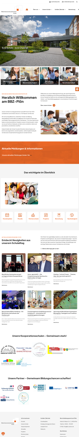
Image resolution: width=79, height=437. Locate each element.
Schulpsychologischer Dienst (48, 424)
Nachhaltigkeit (72, 219)
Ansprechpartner (25, 426)
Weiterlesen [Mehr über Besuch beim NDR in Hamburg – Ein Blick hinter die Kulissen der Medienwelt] (4, 324)
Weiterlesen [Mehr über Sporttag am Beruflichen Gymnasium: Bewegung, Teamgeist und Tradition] (56, 322)
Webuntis (43, 429)
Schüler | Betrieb (59, 9)
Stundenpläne (7, 219)
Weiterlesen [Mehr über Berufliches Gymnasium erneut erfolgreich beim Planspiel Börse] (4, 285)
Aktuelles (23, 429)
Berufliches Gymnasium (49, 82)
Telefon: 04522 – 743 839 (66, 424)
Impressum (63, 434)
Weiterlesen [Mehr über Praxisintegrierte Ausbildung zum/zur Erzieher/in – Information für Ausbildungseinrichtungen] (30, 324)
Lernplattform (44, 426)
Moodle (20, 219)
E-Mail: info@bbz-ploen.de (67, 426)
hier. (31, 155)
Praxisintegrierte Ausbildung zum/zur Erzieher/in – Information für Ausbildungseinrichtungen (39, 313)
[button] (77, 89)
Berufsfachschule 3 (30, 83)
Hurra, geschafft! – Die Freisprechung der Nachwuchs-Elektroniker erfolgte (38, 276)
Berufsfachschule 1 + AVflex (10, 82)
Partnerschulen (34, 219)
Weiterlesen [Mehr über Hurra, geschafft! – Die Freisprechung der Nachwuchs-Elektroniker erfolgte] (30, 287)
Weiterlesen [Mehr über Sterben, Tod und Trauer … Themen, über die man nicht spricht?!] (56, 283)
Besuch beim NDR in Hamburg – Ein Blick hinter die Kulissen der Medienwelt (12, 313)
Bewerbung (72, 9)
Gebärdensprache (68, 2)
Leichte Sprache (54, 2)
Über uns (35, 9)
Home (27, 9)
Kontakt (23, 421)
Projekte (46, 219)
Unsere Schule (46, 9)
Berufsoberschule (69, 83)
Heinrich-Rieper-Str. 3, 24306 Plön (68, 421)
